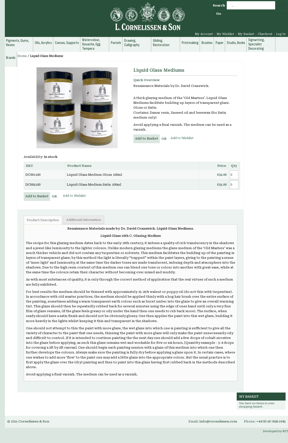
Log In (281, 34)
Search (219, 5)
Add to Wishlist (182, 138)
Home (22, 56)
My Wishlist (225, 34)
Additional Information (83, 220)
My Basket (246, 34)
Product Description (43, 220)
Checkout (265, 34)
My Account (204, 34)
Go (218, 13)
